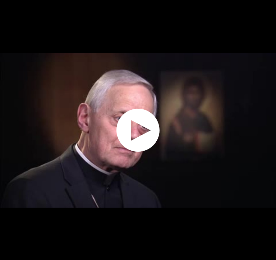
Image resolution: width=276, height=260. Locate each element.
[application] (138, 130)
